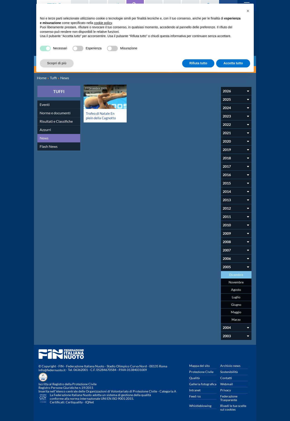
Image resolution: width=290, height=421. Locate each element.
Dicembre (236, 274)
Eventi (45, 104)
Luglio (236, 297)
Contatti (226, 377)
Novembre (236, 282)
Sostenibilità (229, 371)
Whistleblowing (200, 405)
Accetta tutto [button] (233, 63)
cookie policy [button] (103, 23)
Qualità (194, 377)
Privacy (225, 390)
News (44, 137)
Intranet (195, 390)
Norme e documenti (55, 112)
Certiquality (74, 402)
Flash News (49, 146)
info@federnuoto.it (52, 370)
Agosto (236, 289)
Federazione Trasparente (228, 397)
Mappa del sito (199, 365)
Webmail (226, 383)
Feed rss (195, 396)
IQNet (89, 402)
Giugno (236, 304)
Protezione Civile (201, 371)
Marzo (236, 319)
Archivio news (230, 365)
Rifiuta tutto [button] (198, 63)
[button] (247, 10)
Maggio (236, 311)
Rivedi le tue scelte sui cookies (233, 407)
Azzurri (45, 129)
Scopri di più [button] (56, 63)
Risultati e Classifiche (56, 121)
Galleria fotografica (202, 383)
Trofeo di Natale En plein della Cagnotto (101, 115)
